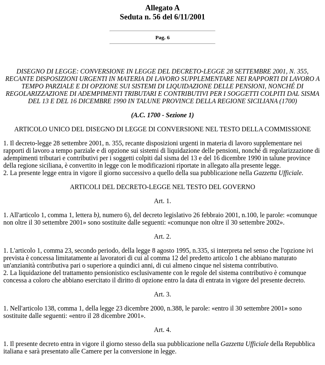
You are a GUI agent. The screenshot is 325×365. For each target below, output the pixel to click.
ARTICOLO (30, 129)
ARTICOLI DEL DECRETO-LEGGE (120, 186)
